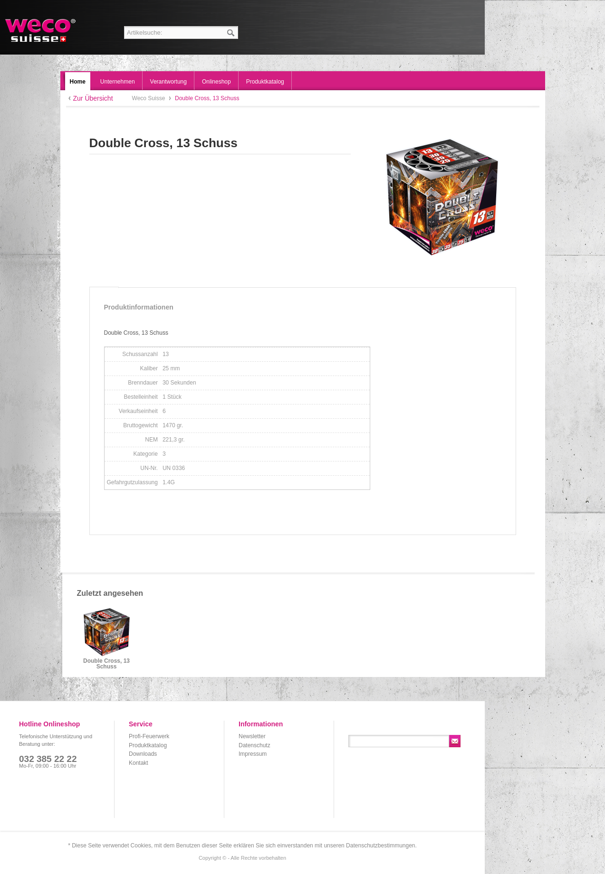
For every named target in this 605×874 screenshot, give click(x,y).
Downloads (143, 754)
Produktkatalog (148, 745)
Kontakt (138, 763)
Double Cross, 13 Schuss (106, 664)
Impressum (253, 754)
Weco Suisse (41, 30)
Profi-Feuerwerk (149, 736)
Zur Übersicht (93, 98)
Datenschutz (254, 745)
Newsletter (252, 736)
